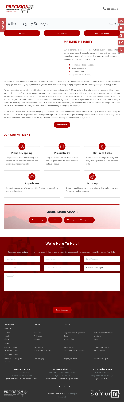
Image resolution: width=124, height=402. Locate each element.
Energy (117, 24)
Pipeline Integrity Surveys (42, 351)
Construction (9, 325)
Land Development (11, 355)
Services (37, 325)
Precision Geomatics (55, 394)
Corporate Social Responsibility (74, 333)
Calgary (6, 339)
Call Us (21, 33)
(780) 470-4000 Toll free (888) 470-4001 (22, 379)
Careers (66, 336)
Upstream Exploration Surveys (74, 351)
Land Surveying (39, 359)
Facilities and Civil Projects (13, 359)
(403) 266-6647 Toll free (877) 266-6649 (62, 379)
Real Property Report (101, 359)
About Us (7, 329)
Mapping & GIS (69, 347)
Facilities (55, 220)
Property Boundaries (71, 359)
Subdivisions (8, 362)
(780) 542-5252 (102, 379)
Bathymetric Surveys (10, 347)
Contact (67, 325)
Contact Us (61, 33)
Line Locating (37, 220)
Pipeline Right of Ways (101, 347)
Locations (97, 336)
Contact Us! (62, 124)
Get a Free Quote (102, 33)
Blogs (96, 339)
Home (111, 24)
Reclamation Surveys (11, 351)
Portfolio (7, 336)
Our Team (37, 333)
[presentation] (62, 298)
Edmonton (37, 339)
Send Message (62, 310)
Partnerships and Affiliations (103, 333)
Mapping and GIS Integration (79, 220)
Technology (38, 336)
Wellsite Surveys (99, 351)
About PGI (7, 333)
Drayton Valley (69, 339)
